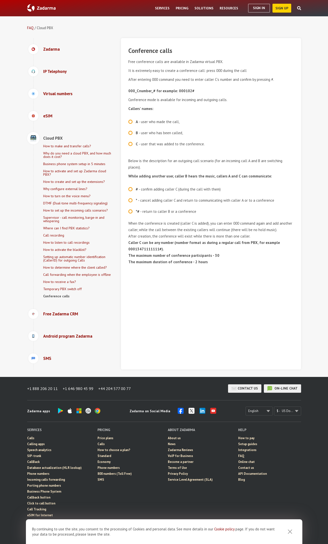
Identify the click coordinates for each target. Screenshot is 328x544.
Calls (30, 438)
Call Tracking (36, 509)
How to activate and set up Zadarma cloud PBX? (74, 173)
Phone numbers (38, 474)
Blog (241, 480)
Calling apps (36, 444)
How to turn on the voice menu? (67, 196)
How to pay (246, 438)
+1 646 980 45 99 (78, 388)
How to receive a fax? (59, 282)
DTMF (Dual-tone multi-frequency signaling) (75, 203)
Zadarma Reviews (180, 450)
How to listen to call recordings (66, 242)
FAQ (30, 27)
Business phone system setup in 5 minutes (74, 164)
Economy (104, 462)
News (171, 444)
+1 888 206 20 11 (42, 388)
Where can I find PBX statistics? (66, 228)
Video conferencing (41, 533)
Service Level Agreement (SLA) (190, 480)
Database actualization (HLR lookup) (54, 468)
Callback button (38, 497)
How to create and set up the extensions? (74, 181)
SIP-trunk (34, 456)
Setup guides (247, 444)
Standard (104, 456)
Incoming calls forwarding (46, 480)
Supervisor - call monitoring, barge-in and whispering (73, 219)
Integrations (247, 450)
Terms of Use (177, 468)
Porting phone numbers (44, 485)
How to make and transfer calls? (67, 146)
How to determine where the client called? (75, 267)
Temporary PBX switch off (62, 289)
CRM (30, 527)
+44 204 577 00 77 (114, 388)
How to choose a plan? (113, 450)
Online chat (246, 462)
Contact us (245, 388)
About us (174, 438)
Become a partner (180, 462)
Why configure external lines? (65, 189)
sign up (281, 8)
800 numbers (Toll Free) (114, 474)
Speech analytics (39, 450)
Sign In (259, 8)
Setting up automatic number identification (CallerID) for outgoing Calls (74, 258)
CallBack (33, 462)
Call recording (53, 235)
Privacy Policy (178, 474)
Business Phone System (44, 491)
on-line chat (282, 388)
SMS (30, 521)
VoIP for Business (180, 456)
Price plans (105, 438)
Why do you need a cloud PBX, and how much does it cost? (77, 155)
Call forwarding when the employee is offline (77, 274)
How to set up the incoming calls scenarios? (75, 210)
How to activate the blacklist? (64, 249)
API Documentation (252, 474)
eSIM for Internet (40, 515)
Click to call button (41, 503)
